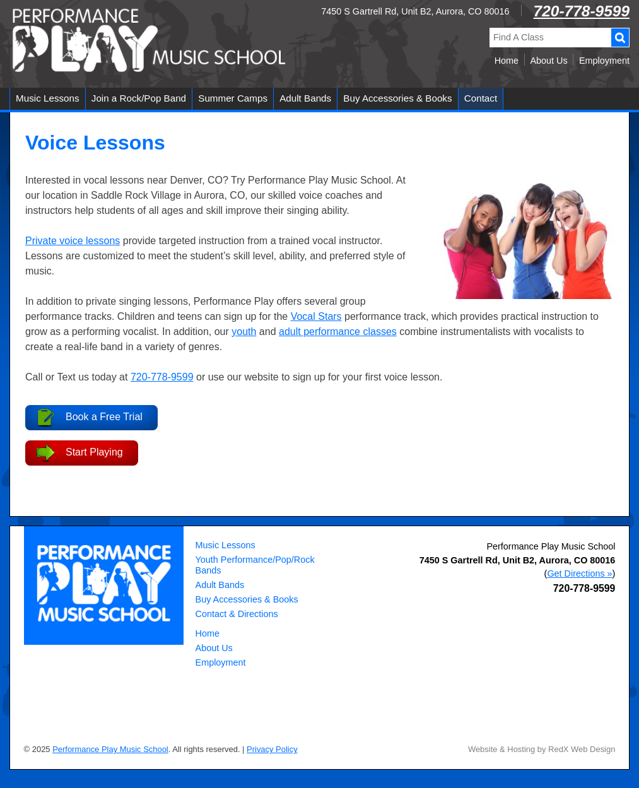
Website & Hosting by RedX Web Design (542, 749)
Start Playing (94, 452)
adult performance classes (338, 331)
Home (507, 61)
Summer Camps (232, 98)
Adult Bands (305, 98)
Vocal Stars (316, 316)
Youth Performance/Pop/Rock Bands (255, 565)
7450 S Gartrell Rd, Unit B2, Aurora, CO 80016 (415, 11)
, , (517, 560)
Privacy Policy (272, 749)
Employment (604, 61)
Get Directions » (579, 573)
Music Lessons (47, 98)
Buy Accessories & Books (397, 98)
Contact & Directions (237, 614)
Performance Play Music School (550, 546)
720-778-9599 (582, 11)
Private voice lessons (72, 240)
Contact (480, 98)
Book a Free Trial (104, 416)
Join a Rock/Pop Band (138, 98)
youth (244, 331)
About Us (548, 61)
